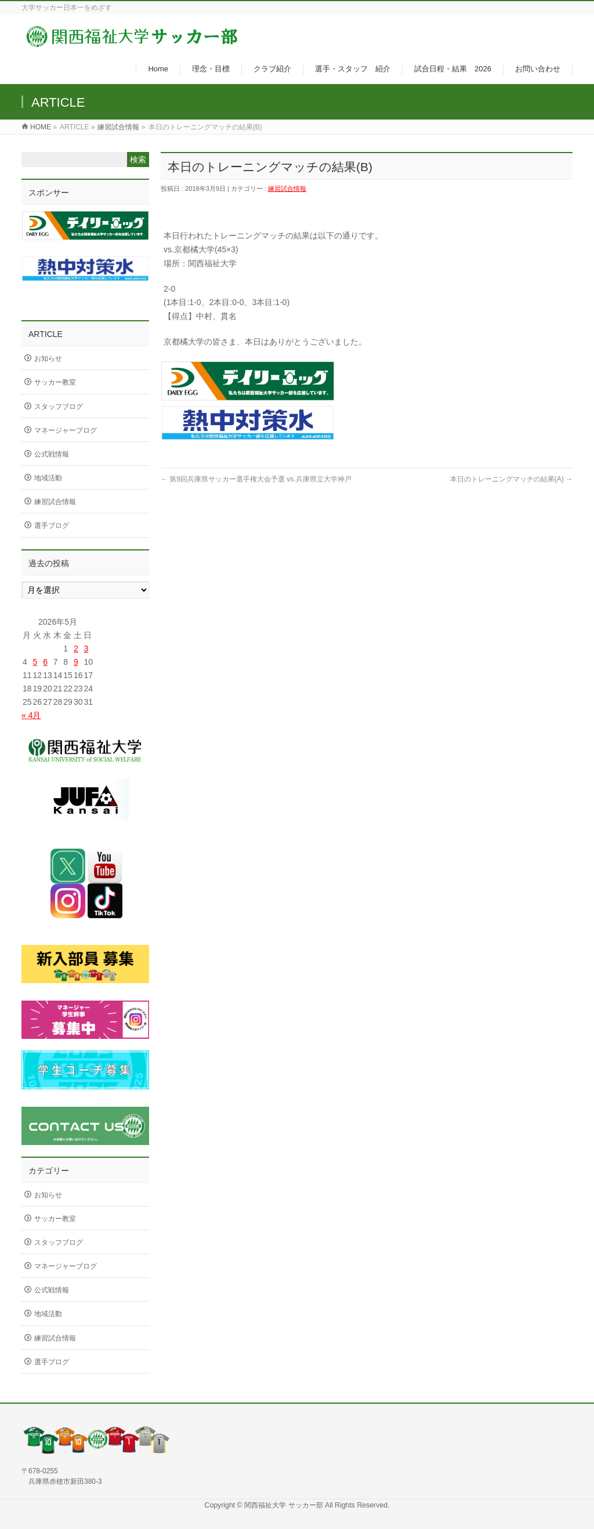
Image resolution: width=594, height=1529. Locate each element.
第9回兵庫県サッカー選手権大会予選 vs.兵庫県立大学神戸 (256, 479)
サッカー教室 (55, 382)
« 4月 (31, 715)
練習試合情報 (118, 127)
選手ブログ (51, 525)
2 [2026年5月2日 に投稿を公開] (76, 648)
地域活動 (48, 478)
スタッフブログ (58, 407)
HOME (40, 127)
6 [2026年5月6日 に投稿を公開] (45, 661)
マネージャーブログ (65, 430)
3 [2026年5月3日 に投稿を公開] (86, 648)
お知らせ (48, 358)
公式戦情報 (51, 454)
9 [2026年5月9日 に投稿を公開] (76, 661)
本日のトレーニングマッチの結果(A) (511, 479)
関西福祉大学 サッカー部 (284, 1505)
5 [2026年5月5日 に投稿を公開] (35, 661)
